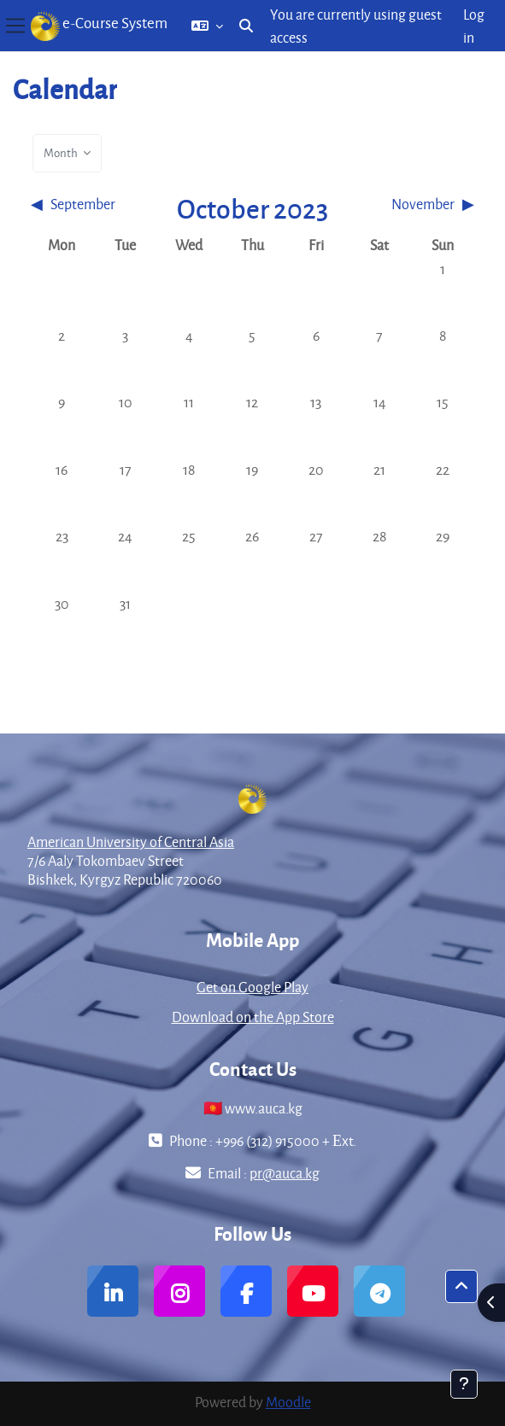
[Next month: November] (419, 203)
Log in (473, 25)
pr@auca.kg (285, 1173)
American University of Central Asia (130, 841)
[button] (207, 25)
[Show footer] (464, 1384)
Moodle (288, 1401)
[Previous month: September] (85, 203)
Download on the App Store (253, 1016)
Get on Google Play (252, 986)
